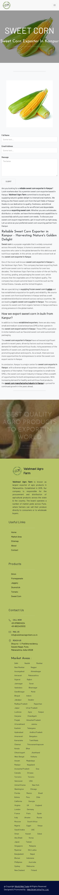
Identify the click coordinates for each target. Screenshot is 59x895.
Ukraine (27, 817)
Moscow (17, 821)
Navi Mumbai (19, 667)
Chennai (17, 744)
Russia (39, 817)
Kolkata (34, 756)
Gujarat (17, 679)
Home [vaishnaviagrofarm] (13, 532)
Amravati (18, 675)
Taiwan (29, 842)
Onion (13, 574)
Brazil (40, 793)
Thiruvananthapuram (35, 744)
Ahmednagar (36, 671)
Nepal (32, 854)
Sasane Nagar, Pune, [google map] (20, 646)
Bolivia (17, 797)
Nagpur (34, 667)
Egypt (29, 825)
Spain (39, 813)
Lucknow (17, 712)
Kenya (40, 825)
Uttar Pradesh (31, 708)
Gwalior (31, 700)
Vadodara (18, 687)
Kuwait (28, 834)
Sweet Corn (16, 596)
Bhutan (17, 858)
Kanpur (41, 712)
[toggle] (54, 5)
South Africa (32, 821)
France (17, 813)
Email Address (7, 146)
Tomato (14, 591)
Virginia (17, 805)
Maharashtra (33, 675)
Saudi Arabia (19, 829)
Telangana (31, 728)
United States (20, 785)
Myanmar (17, 850)
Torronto (17, 777)
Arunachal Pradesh (21, 769)
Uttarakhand (19, 724)
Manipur (17, 765)
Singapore (18, 846)
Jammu (34, 724)
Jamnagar (18, 683)
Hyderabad (18, 732)
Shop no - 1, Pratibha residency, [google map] (24, 643)
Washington (19, 789)
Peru (28, 797)
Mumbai (39, 663)
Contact (14, 550)
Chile (38, 797)
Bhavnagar (33, 687)
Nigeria (17, 825)
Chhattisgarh (19, 752)
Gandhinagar (19, 691)
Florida (17, 793)
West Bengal (19, 756)
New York (35, 785)
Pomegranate (17, 578)
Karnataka (18, 740)
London (17, 809)
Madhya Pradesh (20, 704)
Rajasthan (38, 704)
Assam (17, 760)
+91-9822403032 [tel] (18, 626)
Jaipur (16, 708)
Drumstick (15, 587)
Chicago (33, 789)
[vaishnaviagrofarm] (6, 5)
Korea (31, 838)
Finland (34, 870)
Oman (16, 834)
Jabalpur (18, 700)
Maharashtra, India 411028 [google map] (22, 650)
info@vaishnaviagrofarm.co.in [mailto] (24, 635)
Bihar (28, 748)
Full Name (5, 135)
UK (28, 805)
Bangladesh (19, 854)
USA (31, 781)
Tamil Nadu (33, 740)
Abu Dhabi (18, 838)
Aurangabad (19, 671)
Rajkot (29, 679)
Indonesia (30, 858)
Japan (16, 842)
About (14, 545)
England (38, 805)
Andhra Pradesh (36, 732)
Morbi (33, 691)
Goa (37, 769)
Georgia (31, 801)
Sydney (17, 866)
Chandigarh (32, 716)
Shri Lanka (32, 850)
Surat (31, 683)
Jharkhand (35, 752)
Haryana (17, 716)
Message (5, 157)
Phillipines (18, 862)
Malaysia (32, 846)
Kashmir (17, 728)
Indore (28, 696)
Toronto (31, 777)
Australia (32, 862)
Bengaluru (33, 736)
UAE (33, 829)
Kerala (16, 748)
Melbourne (30, 866)
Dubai (39, 834)
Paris (28, 813)
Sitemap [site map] (15, 541)
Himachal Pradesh (33, 720)
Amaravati (18, 736)
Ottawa (30, 773)
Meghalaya (30, 760)
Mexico (29, 793)
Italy (16, 817)
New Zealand (19, 870)
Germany (30, 809)
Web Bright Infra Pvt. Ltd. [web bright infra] (38, 889)
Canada (17, 773)
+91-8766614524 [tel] (18, 623)
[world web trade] (22, 886)
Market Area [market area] (16, 536)
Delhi (16, 663)
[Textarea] (29, 167)
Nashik (27, 663)
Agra (30, 712)
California (18, 801)
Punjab (17, 720)
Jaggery (14, 583)
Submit (9, 181)
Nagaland (31, 765)
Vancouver (18, 781)
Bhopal (17, 696)
